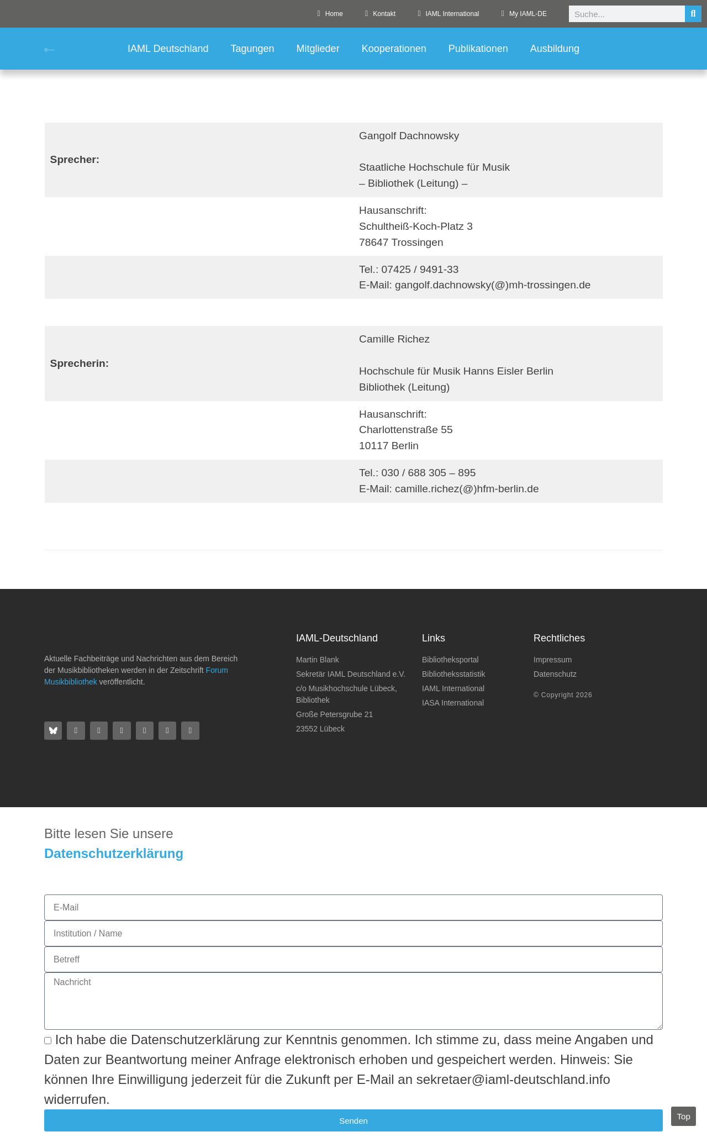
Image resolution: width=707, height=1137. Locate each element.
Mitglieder (318, 48)
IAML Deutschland (168, 48)
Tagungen (253, 48)
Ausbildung (554, 48)
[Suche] (693, 14)
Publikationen (478, 48)
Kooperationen (394, 48)
